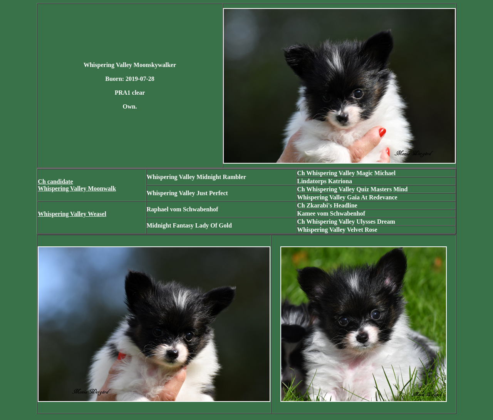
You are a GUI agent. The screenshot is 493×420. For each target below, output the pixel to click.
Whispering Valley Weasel (72, 214)
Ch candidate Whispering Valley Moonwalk (77, 185)
